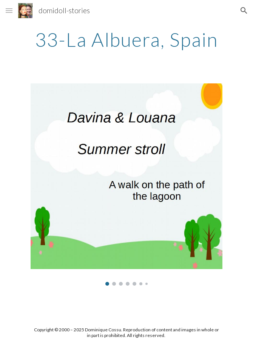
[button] (9, 10)
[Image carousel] (126, 184)
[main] (126, 39)
